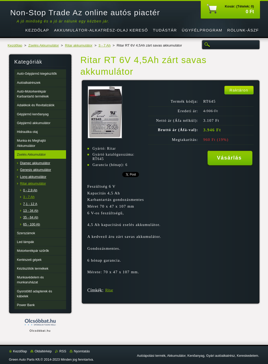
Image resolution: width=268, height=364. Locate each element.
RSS (62, 351)
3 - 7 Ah (105, 45)
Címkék (94, 290)
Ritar (109, 290)
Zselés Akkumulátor (43, 45)
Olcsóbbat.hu (40, 330)
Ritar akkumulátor (79, 45)
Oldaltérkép (43, 351)
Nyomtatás (82, 351)
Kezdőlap (15, 45)
